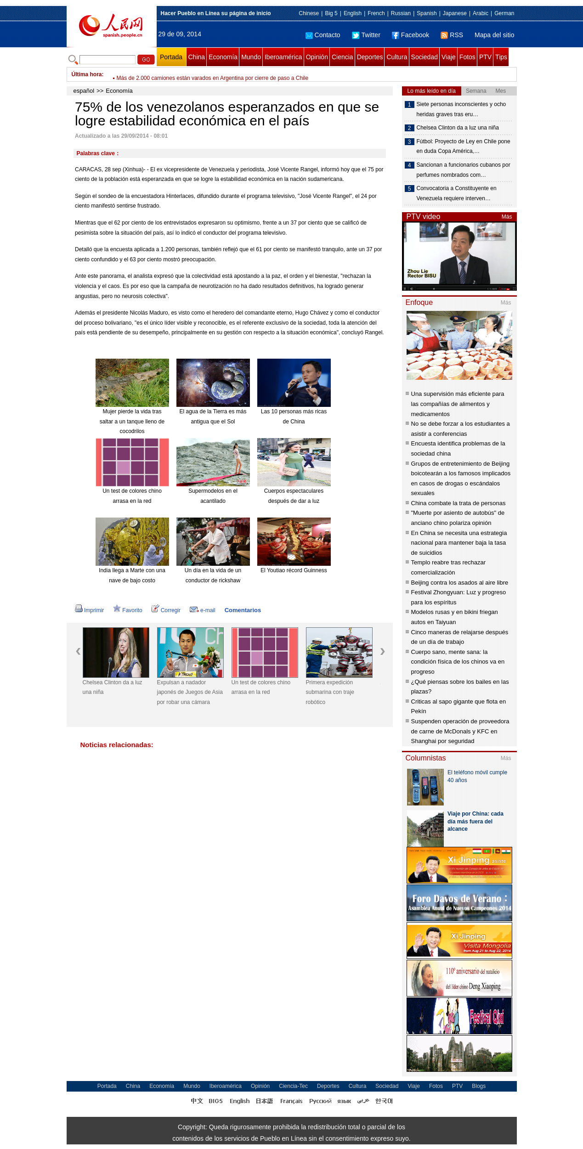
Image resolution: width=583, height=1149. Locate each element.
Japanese (455, 13)
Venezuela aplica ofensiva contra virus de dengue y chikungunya (196, 74)
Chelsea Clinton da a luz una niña (112, 687)
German (504, 13)
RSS (452, 35)
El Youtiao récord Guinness (293, 570)
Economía (223, 57)
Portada (171, 57)
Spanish (426, 13)
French (376, 13)
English (353, 13)
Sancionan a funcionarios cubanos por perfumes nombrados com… (463, 170)
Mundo (251, 57)
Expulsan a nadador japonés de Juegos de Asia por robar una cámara (190, 692)
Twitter (366, 35)
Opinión (317, 57)
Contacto (323, 35)
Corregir (166, 610)
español (84, 90)
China (196, 57)
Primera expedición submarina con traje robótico (330, 692)
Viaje (448, 57)
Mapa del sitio (494, 35)
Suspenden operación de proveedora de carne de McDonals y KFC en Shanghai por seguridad (460, 731)
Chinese (309, 13)
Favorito (127, 610)
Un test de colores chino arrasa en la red (261, 687)
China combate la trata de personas (458, 503)
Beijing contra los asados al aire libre (460, 582)
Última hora (87, 74)
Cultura (396, 57)
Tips (501, 57)
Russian (401, 13)
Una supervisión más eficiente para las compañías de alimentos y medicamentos (457, 403)
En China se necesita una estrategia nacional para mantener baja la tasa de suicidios (459, 542)
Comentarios (243, 610)
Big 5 (331, 13)
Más (507, 217)
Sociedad (424, 57)
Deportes (370, 57)
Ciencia (342, 57)
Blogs (479, 1086)
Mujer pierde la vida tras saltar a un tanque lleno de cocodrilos (132, 421)
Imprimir (89, 610)
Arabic (480, 13)
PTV (485, 57)
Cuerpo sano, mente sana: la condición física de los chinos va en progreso (458, 661)
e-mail (202, 610)
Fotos (467, 57)
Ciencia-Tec (293, 1086)
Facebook (410, 35)
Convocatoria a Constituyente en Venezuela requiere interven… (457, 193)
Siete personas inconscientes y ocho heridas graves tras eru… (461, 109)
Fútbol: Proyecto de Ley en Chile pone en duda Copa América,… (463, 146)
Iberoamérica (283, 57)
